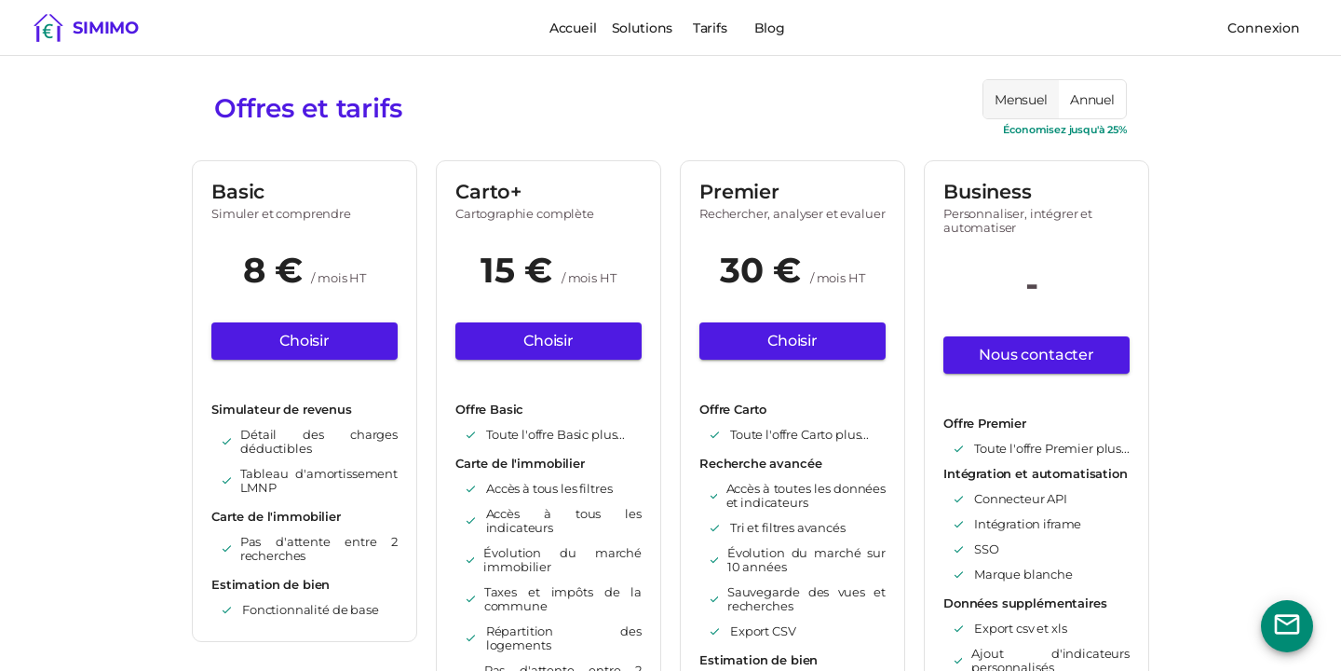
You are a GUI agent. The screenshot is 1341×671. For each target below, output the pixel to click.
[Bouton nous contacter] (1287, 626)
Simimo (106, 28)
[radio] (1021, 99)
